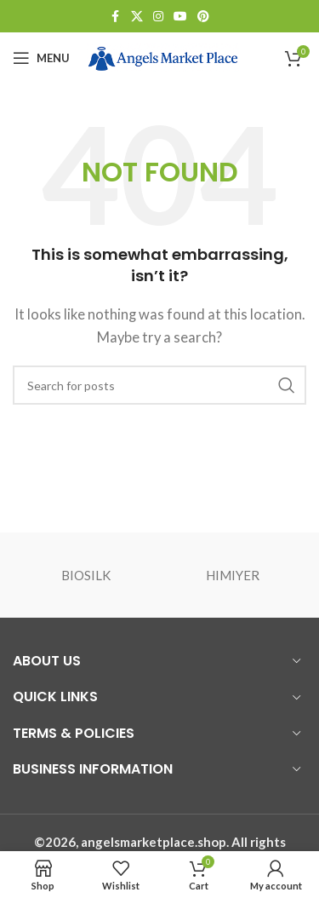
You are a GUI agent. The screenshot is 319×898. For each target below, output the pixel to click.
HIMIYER (232, 575)
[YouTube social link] (180, 16)
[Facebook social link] (115, 16)
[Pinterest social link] (203, 16)
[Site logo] (163, 56)
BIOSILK (86, 575)
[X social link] (137, 16)
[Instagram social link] (158, 16)
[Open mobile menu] (41, 58)
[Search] (159, 385)
